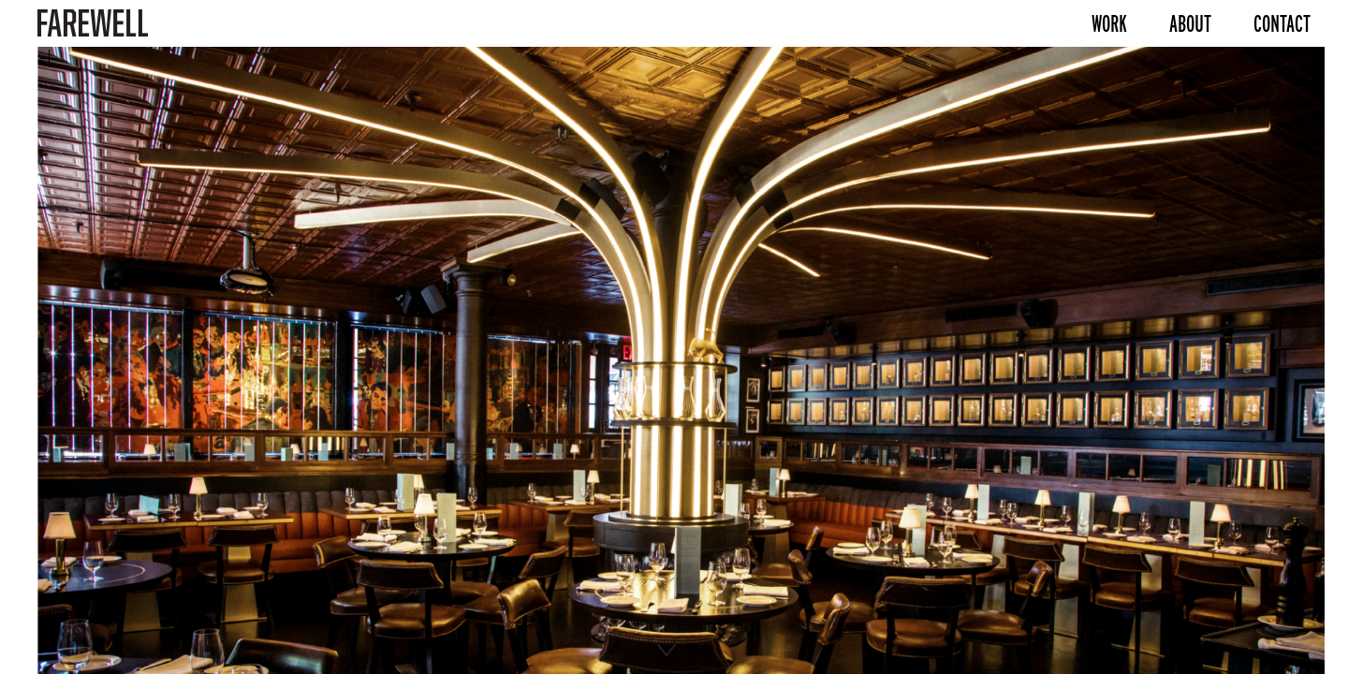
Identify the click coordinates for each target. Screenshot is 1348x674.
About (1190, 23)
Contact (1282, 23)
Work (1109, 23)
